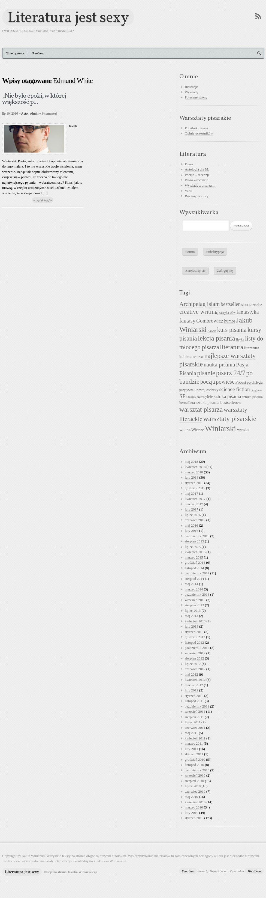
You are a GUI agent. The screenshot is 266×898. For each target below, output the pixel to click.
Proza (189, 164)
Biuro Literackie (251, 305)
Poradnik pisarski (197, 128)
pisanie (206, 373)
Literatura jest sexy (68, 17)
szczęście (205, 396)
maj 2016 (191, 525)
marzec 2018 (194, 472)
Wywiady (191, 92)
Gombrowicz (209, 321)
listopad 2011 (194, 701)
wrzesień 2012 (195, 653)
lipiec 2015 (193, 547)
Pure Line (188, 871)
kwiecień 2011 (195, 738)
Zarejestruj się (195, 270)
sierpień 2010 (194, 781)
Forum (190, 252)
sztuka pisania (227, 396)
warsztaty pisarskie (229, 419)
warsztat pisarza (201, 409)
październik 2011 (197, 706)
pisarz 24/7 (230, 373)
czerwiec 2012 (195, 669)
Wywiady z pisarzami (200, 185)
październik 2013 (197, 594)
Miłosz (198, 357)
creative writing (198, 311)
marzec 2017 (194, 504)
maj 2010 (191, 797)
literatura (231, 347)
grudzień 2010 (195, 759)
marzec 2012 (194, 685)
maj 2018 (191, 462)
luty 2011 (191, 749)
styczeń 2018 (194, 483)
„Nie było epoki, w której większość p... (34, 99)
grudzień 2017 (195, 488)
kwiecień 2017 (195, 499)
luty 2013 (191, 626)
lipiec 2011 (193, 722)
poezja (207, 382)
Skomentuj (49, 113)
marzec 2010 (194, 807)
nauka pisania (219, 364)
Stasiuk (191, 397)
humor (229, 321)
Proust (240, 382)
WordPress (254, 871)
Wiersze (197, 430)
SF (182, 396)
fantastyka (248, 312)
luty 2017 (191, 509)
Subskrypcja (215, 252)
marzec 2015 (194, 557)
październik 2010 (197, 770)
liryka (240, 339)
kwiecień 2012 (195, 680)
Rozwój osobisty (196, 196)
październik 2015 (197, 536)
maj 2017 (191, 493)
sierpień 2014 (194, 579)
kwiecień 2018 (195, 467)
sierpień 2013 (194, 605)
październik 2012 (197, 648)
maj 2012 (191, 674)
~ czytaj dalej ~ (43, 200)
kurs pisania (232, 329)
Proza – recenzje (196, 180)
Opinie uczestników (199, 133)
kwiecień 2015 (195, 552)
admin (34, 113)
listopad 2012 (194, 642)
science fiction (234, 389)
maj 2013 (191, 616)
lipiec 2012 (193, 664)
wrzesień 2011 (195, 711)
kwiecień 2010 (195, 802)
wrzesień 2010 (195, 775)
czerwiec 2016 (195, 520)
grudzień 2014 (195, 562)
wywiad (243, 429)
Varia (188, 191)
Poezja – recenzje (197, 175)
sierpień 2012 (194, 658)
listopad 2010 (194, 765)
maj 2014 (191, 584)
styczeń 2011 (194, 754)
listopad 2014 (194, 568)
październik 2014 (197, 573)
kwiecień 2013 (195, 621)
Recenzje (191, 87)
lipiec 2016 (193, 515)
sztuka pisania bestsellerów (218, 402)
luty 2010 (191, 813)
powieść (225, 381)
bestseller (230, 304)
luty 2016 (191, 531)
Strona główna (15, 53)
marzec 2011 (194, 743)
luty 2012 (191, 690)
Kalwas (211, 330)
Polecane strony (196, 97)
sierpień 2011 (194, 717)
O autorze (38, 53)
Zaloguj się (225, 270)
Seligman (256, 390)
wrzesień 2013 (195, 600)
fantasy (187, 321)
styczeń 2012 (194, 696)
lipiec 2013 (193, 610)
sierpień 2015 (194, 541)
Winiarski (220, 428)
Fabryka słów (227, 312)
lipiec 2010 (193, 786)
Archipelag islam (199, 304)
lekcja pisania (216, 338)
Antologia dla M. (197, 169)
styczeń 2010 (194, 818)
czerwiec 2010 (195, 791)
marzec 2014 (194, 589)
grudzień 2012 (195, 637)
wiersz (185, 429)
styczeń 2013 (194, 632)
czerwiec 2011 (195, 728)
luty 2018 (191, 477)
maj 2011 (191, 733)
